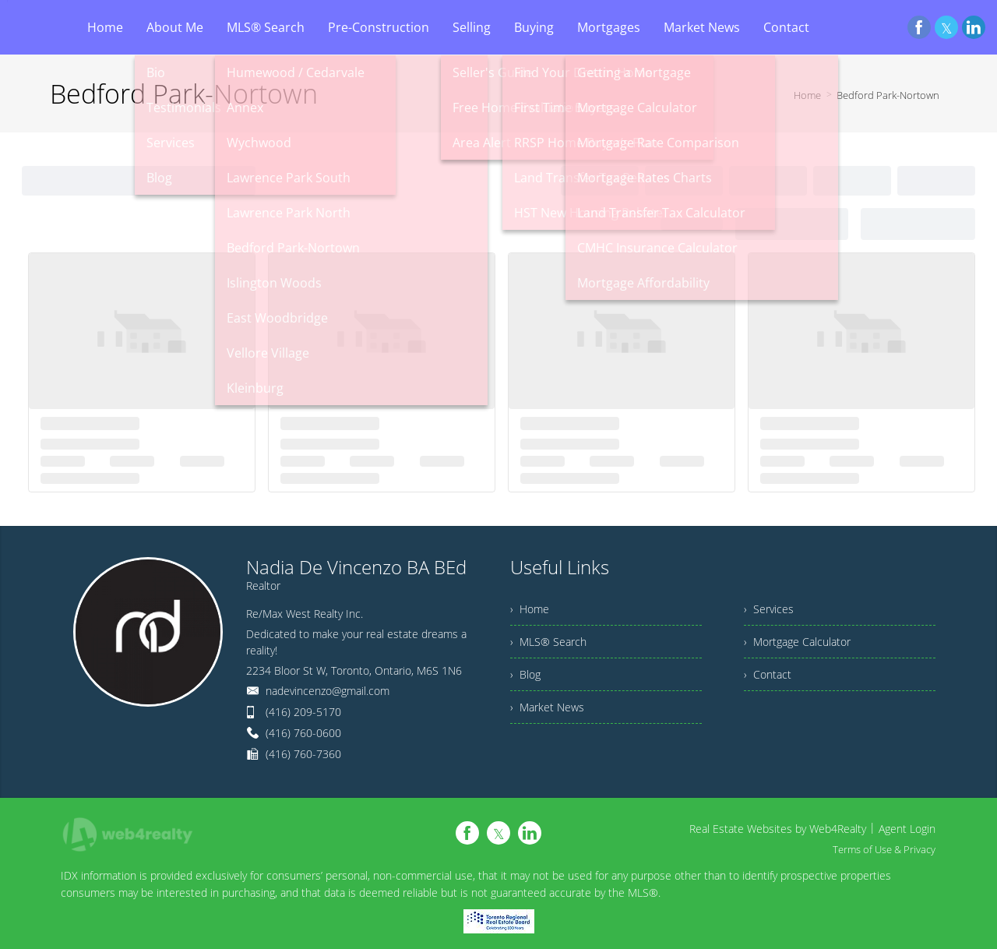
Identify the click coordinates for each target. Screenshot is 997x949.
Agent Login (907, 828)
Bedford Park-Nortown (888, 95)
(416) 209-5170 (303, 711)
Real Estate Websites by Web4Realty (777, 828)
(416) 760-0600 (303, 732)
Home (807, 95)
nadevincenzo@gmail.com (327, 690)
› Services (769, 609)
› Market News (547, 707)
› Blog (525, 674)
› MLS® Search (548, 641)
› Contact (767, 674)
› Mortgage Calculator (797, 641)
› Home (529, 609)
